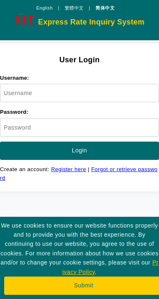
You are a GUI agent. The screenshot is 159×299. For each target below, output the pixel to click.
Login (79, 150)
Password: (14, 112)
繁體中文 (74, 7)
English (44, 7)
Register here (68, 169)
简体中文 (105, 7)
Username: (14, 78)
